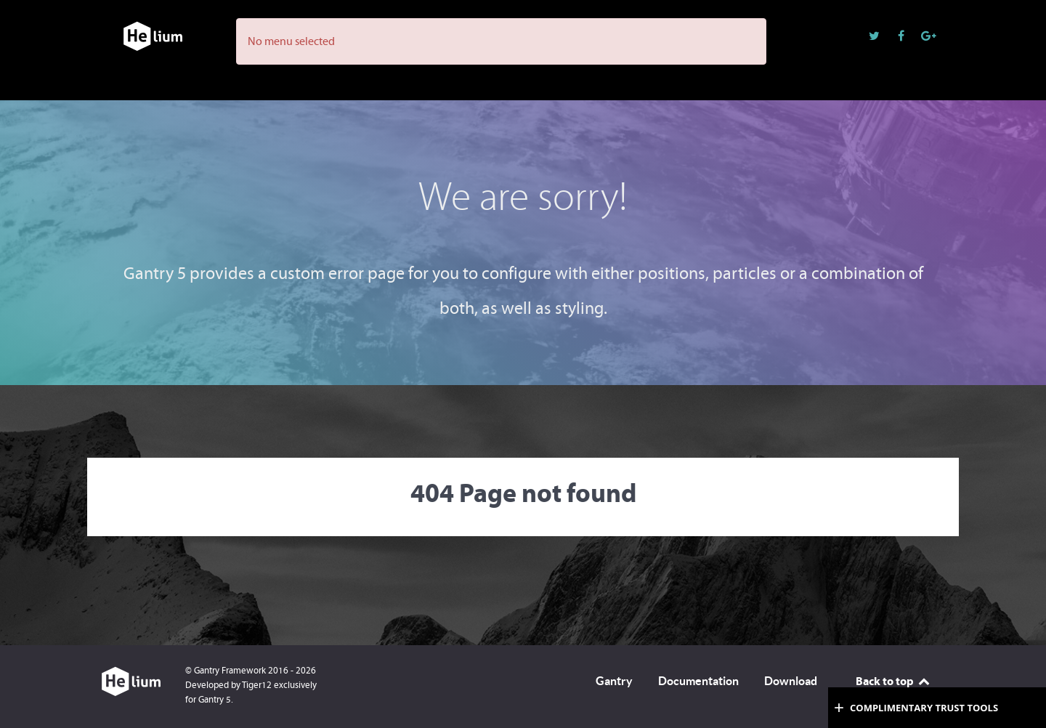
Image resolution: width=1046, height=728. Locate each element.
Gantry (614, 680)
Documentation (698, 680)
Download (790, 680)
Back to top (893, 681)
